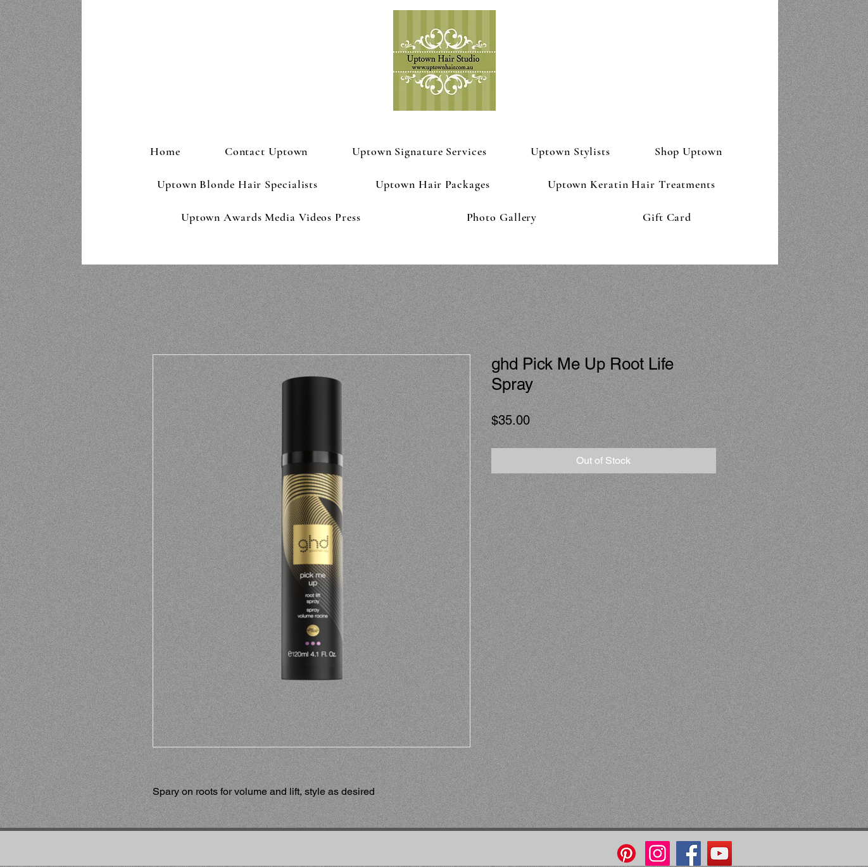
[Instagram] (657, 853)
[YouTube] (719, 853)
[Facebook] (688, 853)
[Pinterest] (626, 853)
